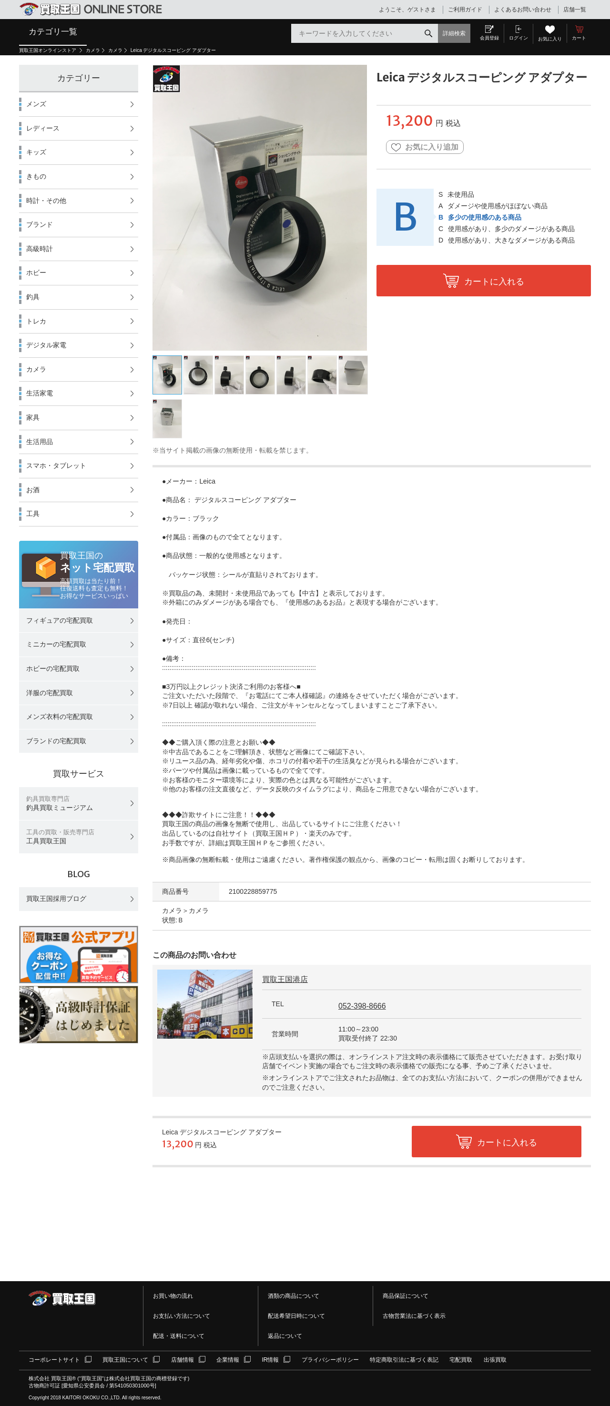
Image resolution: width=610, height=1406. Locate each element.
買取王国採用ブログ (56, 898)
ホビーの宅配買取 (53, 668)
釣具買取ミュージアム (59, 803)
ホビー (36, 272)
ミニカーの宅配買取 (56, 644)
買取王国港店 (285, 979)
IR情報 (270, 1359)
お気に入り (550, 38)
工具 (33, 513)
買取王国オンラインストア (48, 50)
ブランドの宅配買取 (56, 741)
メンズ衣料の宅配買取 (59, 716)
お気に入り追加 (424, 147)
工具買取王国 (60, 837)
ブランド (39, 224)
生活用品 (39, 441)
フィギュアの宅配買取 (59, 620)
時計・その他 (46, 200)
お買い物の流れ (173, 1296)
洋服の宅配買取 (49, 693)
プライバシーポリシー (330, 1359)
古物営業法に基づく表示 (414, 1316)
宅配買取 (460, 1359)
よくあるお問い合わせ (522, 9)
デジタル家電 (46, 345)
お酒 (33, 490)
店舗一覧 (574, 9)
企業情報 (227, 1359)
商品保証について (405, 1296)
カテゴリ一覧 (53, 31)
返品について (285, 1336)
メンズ (36, 104)
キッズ (36, 152)
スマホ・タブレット (56, 465)
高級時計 (39, 249)
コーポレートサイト (54, 1359)
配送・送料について (178, 1336)
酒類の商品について (293, 1296)
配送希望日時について (296, 1316)
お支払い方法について (181, 1316)
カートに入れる (494, 281)
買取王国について (125, 1359)
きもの (36, 176)
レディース (43, 128)
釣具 (33, 297)
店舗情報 (182, 1359)
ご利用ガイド (465, 9)
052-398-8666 (362, 1006)
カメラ (93, 50)
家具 (33, 417)
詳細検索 (454, 33)
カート (579, 37)
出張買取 (495, 1359)
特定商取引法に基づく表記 (404, 1359)
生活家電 (39, 393)
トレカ (36, 321)
